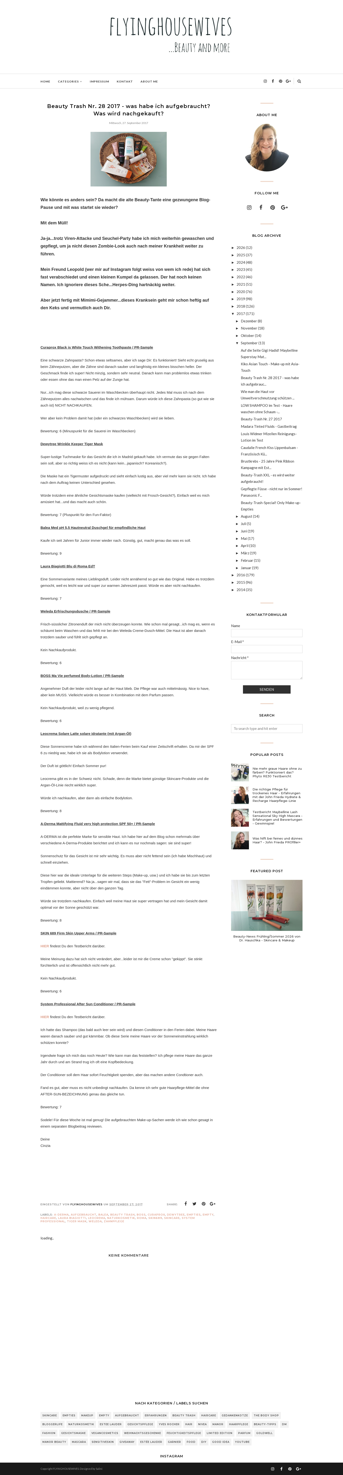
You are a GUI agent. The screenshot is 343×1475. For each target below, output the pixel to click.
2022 (241, 277)
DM (284, 1424)
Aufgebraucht (83, 1214)
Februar (247, 560)
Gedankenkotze (235, 1415)
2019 (241, 299)
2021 (241, 284)
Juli (243, 523)
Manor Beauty (54, 1442)
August (246, 516)
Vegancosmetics (104, 1433)
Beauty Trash (122, 1214)
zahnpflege (114, 1221)
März (245, 553)
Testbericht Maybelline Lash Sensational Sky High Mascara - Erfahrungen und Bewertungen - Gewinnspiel (277, 817)
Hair (188, 1424)
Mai (244, 538)
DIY (204, 1442)
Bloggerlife (52, 1424)
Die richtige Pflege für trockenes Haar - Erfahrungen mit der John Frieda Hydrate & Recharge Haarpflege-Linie (276, 795)
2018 (241, 306)
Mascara (79, 1442)
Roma (141, 1218)
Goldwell (264, 1433)
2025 (241, 255)
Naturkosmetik (121, 1218)
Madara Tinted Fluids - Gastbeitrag (269, 426)
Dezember (249, 321)
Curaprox (156, 1214)
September (249, 343)
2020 (241, 291)
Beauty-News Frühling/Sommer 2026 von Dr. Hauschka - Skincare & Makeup (266, 938)
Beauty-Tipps (265, 1424)
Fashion (48, 1433)
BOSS (141, 1214)
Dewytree (176, 1214)
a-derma (61, 1214)
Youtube (242, 1442)
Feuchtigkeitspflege (184, 1433)
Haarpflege (238, 1424)
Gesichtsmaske (73, 1433)
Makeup (87, 1415)
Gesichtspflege (140, 1424)
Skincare (172, 1218)
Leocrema (96, 1218)
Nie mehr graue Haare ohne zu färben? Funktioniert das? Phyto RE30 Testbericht (277, 772)
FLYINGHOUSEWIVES (66, 1468)
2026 (241, 247)
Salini (99, 1468)
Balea (103, 1214)
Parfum (244, 1433)
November (249, 328)
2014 (241, 590)
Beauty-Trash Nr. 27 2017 (261, 419)
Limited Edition (219, 1433)
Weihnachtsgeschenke (142, 1433)
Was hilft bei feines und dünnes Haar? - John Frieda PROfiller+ (277, 840)
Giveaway (127, 1442)
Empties (194, 1214)
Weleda (95, 1221)
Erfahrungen (156, 1415)
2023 (241, 269)
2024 (241, 262)
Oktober (247, 335)
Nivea (202, 1424)
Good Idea (220, 1442)
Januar (246, 568)
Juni (244, 531)
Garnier (174, 1442)
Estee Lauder (111, 1424)
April (244, 545)
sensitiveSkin (103, 1442)
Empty (208, 1214)
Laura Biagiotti (72, 1218)
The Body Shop (266, 1415)
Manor (217, 1424)
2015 (241, 582)
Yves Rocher (169, 1424)
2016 (241, 575)
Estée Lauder (151, 1442)
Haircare (48, 1218)
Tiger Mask (77, 1221)
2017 (241, 313)
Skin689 (155, 1218)
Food (191, 1442)
